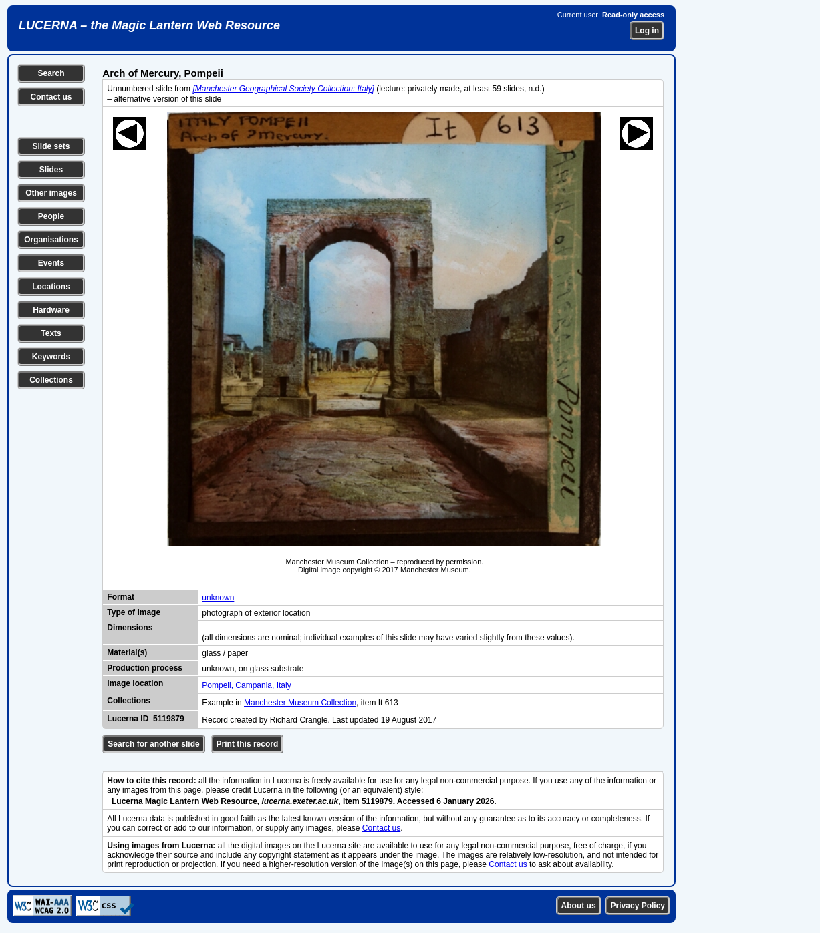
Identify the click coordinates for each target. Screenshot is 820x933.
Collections (51, 380)
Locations (51, 286)
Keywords (51, 356)
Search (50, 73)
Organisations (51, 239)
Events (51, 263)
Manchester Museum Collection (300, 702)
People (51, 216)
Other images (51, 193)
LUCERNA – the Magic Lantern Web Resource (149, 25)
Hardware (51, 310)
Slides (51, 169)
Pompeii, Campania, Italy (246, 685)
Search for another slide (153, 744)
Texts (51, 333)
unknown (218, 597)
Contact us (51, 97)
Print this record (248, 744)
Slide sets (51, 146)
